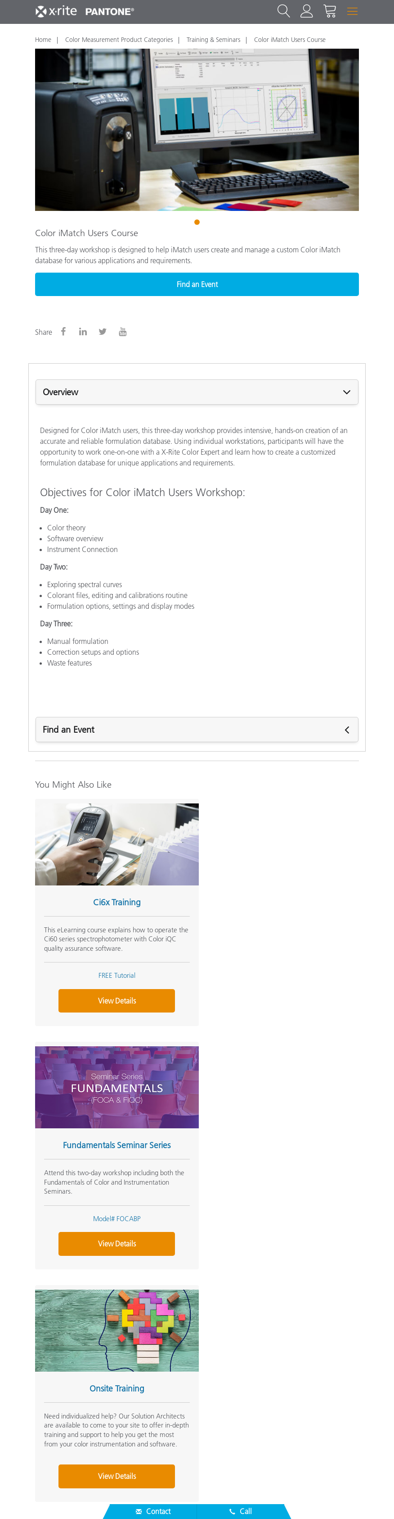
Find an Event (197, 284)
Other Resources (63, 1392)
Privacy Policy (233, 1498)
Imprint (376, 1498)
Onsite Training (112, 1137)
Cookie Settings (328, 1498)
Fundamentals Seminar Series (274, 898)
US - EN (200, 1463)
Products (50, 1356)
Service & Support (65, 1338)
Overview (60, 392)
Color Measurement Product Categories (119, 40)
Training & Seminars (213, 40)
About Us (51, 1320)
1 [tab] (198, 223)
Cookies (278, 1498)
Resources (52, 1374)
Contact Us (183, 1498)
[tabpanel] (197, 130)
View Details (113, 996)
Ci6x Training (113, 898)
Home (43, 40)
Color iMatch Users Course (290, 40)
